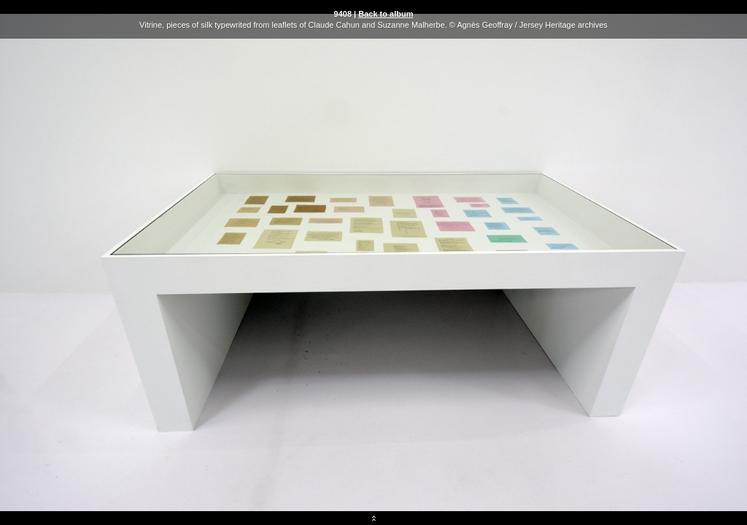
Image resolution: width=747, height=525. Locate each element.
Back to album (385, 13)
